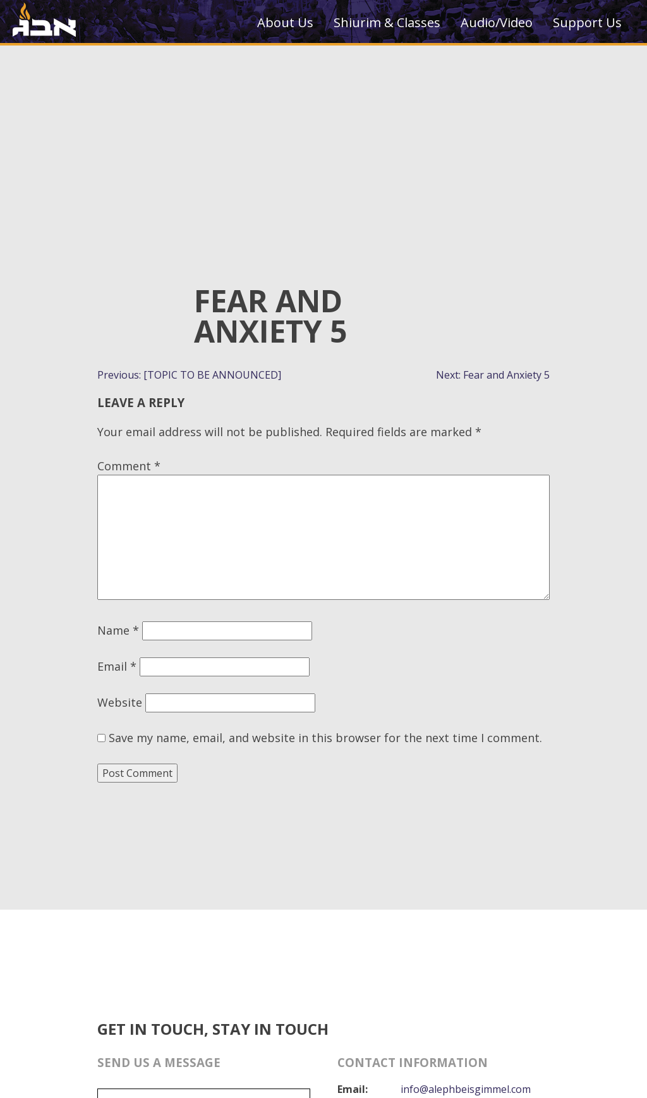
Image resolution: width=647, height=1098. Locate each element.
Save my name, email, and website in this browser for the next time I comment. (325, 737)
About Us (285, 22)
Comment (128, 465)
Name (118, 630)
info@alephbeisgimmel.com (466, 1089)
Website (119, 702)
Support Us (587, 22)
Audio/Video (497, 22)
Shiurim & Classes (387, 22)
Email (116, 666)
